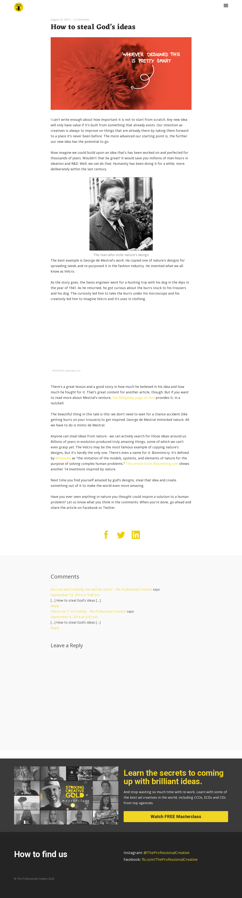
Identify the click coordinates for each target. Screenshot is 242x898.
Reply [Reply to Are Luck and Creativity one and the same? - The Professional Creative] (55, 606)
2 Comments (81, 19)
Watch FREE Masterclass (176, 816)
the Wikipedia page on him (133, 397)
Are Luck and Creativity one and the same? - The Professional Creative (101, 589)
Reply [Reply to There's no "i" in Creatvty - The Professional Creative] (55, 628)
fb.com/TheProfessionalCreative (170, 859)
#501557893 (58, 371)
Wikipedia (63, 458)
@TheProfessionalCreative (156, 852)
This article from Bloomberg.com (152, 463)
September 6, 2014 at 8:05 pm (74, 617)
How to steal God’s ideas (93, 27)
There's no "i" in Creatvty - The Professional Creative (88, 611)
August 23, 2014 (60, 19)
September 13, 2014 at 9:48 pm (75, 595)
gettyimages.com (72, 371)
